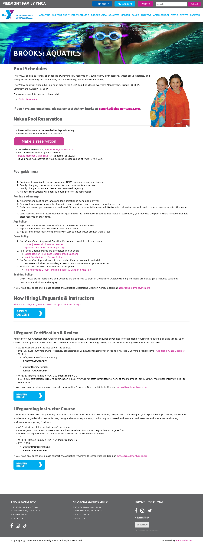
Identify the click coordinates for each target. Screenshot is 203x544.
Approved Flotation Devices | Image (45, 247)
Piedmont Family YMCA (24, 4)
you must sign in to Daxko (59, 149)
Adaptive (146, 15)
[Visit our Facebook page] (12, 526)
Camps (135, 15)
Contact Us (17, 518)
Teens (174, 15)
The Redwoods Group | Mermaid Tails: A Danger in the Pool (58, 269)
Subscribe (142, 524)
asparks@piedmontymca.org (119, 109)
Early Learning (80, 15)
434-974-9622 (19, 514)
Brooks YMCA (99, 15)
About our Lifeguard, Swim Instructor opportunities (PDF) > (47, 304)
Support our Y (60, 15)
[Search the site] (171, 4)
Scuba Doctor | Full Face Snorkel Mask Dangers (51, 253)
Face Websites (184, 540)
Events (184, 15)
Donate (145, 3)
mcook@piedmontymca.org (132, 387)
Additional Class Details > (170, 350)
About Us (44, 15)
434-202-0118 (81, 514)
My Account (125, 3)
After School (161, 15)
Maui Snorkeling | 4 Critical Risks (43, 257)
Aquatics (113, 15)
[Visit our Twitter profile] (150, 511)
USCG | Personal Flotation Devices (44, 244)
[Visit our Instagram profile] (19, 526)
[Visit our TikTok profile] (25, 526)
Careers (195, 15)
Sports (125, 15)
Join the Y (102, 3)
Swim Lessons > (28, 99)
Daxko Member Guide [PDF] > (35, 155)
